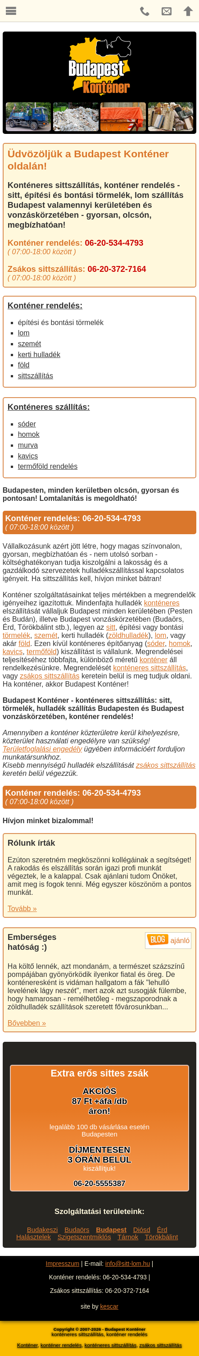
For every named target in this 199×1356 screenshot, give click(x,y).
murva (28, 445)
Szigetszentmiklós (84, 1237)
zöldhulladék (128, 635)
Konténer (27, 1345)
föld (24, 365)
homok (29, 434)
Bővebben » (27, 1023)
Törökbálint (161, 1237)
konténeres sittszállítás (149, 668)
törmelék (16, 635)
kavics (28, 456)
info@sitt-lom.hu (127, 1263)
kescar (109, 1306)
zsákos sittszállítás (49, 676)
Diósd (141, 1229)
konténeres (162, 603)
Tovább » (22, 908)
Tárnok (128, 1237)
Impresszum (63, 1263)
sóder (27, 424)
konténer (153, 660)
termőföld (42, 651)
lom (24, 333)
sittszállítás (35, 376)
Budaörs (76, 1229)
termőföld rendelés (48, 466)
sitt (110, 627)
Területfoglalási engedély (42, 749)
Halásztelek (33, 1237)
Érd (162, 1229)
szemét (29, 344)
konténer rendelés (61, 1345)
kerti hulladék (39, 354)
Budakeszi (42, 1229)
